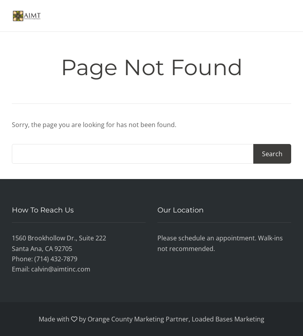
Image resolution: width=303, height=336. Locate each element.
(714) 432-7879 (55, 259)
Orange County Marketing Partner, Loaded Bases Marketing (176, 319)
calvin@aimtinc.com (60, 269)
